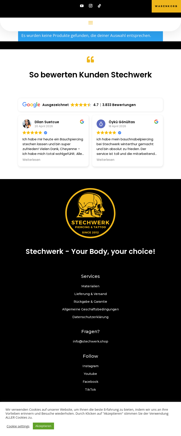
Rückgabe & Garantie (90, 302)
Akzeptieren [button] (43, 426)
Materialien (90, 286)
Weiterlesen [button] (31, 160)
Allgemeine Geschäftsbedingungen (90, 309)
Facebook (90, 382)
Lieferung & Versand (90, 294)
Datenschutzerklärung (90, 317)
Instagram (90, 366)
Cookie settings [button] (18, 426)
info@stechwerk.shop (90, 341)
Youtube (90, 374)
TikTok (90, 390)
